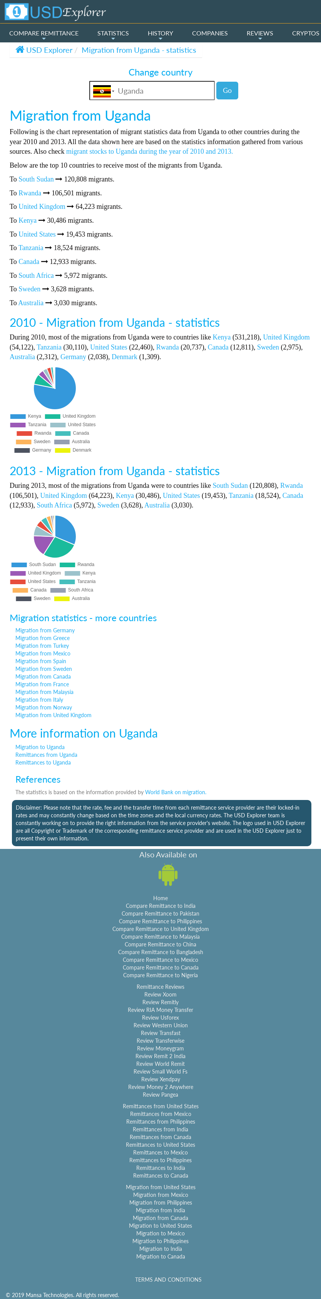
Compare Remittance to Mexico (160, 959)
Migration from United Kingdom (53, 715)
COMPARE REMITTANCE (44, 35)
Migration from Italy (39, 699)
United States (37, 234)
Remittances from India (160, 1129)
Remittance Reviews (160, 986)
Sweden (29, 289)
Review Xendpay (160, 1079)
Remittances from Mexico (160, 1114)
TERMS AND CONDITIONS (168, 1279)
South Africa (36, 275)
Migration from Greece (42, 638)
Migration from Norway (43, 707)
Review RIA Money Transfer (160, 1010)
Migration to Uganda (40, 747)
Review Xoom (160, 994)
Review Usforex (160, 1017)
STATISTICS (113, 35)
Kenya (27, 220)
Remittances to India (160, 1168)
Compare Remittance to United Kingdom (160, 929)
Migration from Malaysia (44, 692)
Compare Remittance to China (160, 944)
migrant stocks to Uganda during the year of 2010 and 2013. (149, 151)
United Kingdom (41, 206)
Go (227, 90)
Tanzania (30, 248)
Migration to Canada (160, 1256)
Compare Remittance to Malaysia (160, 936)
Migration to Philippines (160, 1241)
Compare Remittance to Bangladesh (160, 952)
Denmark (124, 357)
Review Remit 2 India (160, 1056)
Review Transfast (161, 1033)
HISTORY (160, 35)
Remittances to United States (160, 1144)
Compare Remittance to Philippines (160, 921)
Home (160, 898)
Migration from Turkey (42, 645)
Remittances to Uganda (43, 762)
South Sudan (36, 179)
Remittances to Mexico (160, 1152)
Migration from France (42, 684)
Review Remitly (160, 1002)
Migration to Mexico (160, 1233)
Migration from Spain (40, 661)
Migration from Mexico (42, 653)
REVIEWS (260, 35)
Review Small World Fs (160, 1071)
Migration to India (160, 1248)
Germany (73, 357)
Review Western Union (161, 1025)
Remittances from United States (161, 1106)
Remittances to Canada (160, 1175)
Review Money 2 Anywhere (160, 1087)
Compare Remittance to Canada (161, 967)
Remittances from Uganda (46, 754)
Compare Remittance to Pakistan (160, 913)
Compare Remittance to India (161, 905)
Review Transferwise (160, 1040)
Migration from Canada (43, 676)
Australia (30, 303)
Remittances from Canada (160, 1137)
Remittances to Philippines (160, 1160)
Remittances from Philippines (160, 1121)
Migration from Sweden (43, 668)
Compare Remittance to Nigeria (160, 975)
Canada (28, 262)
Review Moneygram (160, 1048)
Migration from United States (161, 1187)
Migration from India (160, 1210)
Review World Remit (160, 1063)
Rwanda (29, 193)
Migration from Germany (45, 630)
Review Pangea (160, 1094)
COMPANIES (210, 33)
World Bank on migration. (175, 792)
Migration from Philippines (160, 1202)
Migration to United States (160, 1225)
